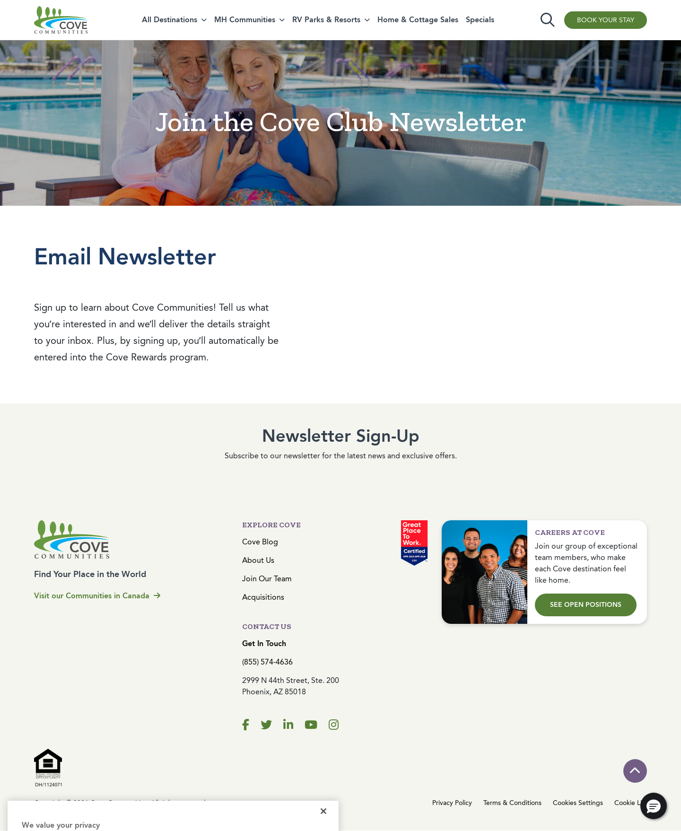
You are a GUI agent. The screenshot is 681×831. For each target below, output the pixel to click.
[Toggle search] (548, 20)
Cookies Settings (578, 802)
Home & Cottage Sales (417, 20)
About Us (258, 560)
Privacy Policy (452, 802)
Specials (480, 20)
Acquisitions (263, 597)
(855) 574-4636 (267, 662)
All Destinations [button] (169, 20)
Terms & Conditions (512, 802)
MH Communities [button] (244, 20)
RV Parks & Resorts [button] (326, 20)
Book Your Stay (605, 20)
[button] (653, 806)
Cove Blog (260, 542)
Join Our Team (267, 579)
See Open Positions (585, 604)
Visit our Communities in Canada (97, 596)
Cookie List (630, 802)
